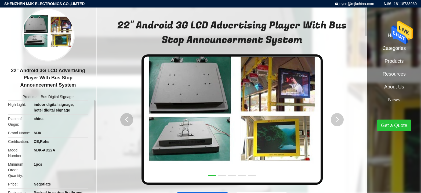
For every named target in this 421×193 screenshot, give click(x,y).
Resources (394, 74)
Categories (394, 48)
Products (30, 97)
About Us (394, 87)
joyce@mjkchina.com (356, 4)
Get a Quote (394, 125)
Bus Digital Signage (57, 97)
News (394, 99)
